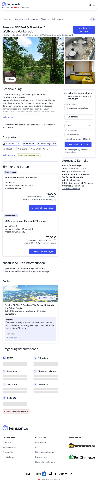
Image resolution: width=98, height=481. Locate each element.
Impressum (40, 442)
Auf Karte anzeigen (46, 298)
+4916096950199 (77, 171)
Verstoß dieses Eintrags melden (16, 411)
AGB (37, 447)
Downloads (8, 452)
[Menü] (92, 5)
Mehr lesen (11, 334)
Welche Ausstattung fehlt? (29, 155)
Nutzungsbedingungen (45, 452)
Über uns (7, 442)
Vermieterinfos (9, 447)
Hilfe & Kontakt (9, 457)
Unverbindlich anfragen (84, 30)
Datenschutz (41, 457)
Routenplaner (12, 338)
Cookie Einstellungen (45, 462)
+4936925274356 (77, 168)
